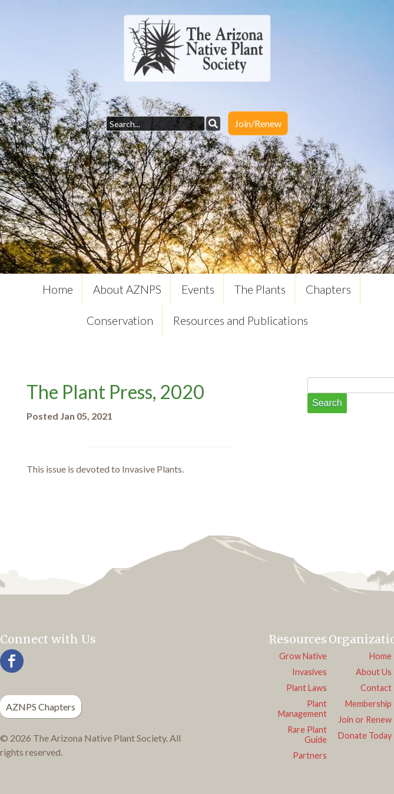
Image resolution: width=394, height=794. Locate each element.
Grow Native (303, 656)
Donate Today (365, 735)
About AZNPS (127, 289)
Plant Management (302, 709)
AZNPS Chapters (40, 706)
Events (197, 289)
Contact (376, 688)
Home (57, 289)
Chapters (328, 289)
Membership (368, 704)
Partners (310, 755)
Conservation (120, 320)
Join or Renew (365, 720)
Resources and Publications (240, 320)
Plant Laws (306, 688)
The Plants (260, 289)
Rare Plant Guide (307, 735)
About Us (374, 672)
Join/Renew (258, 123)
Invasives (309, 672)
